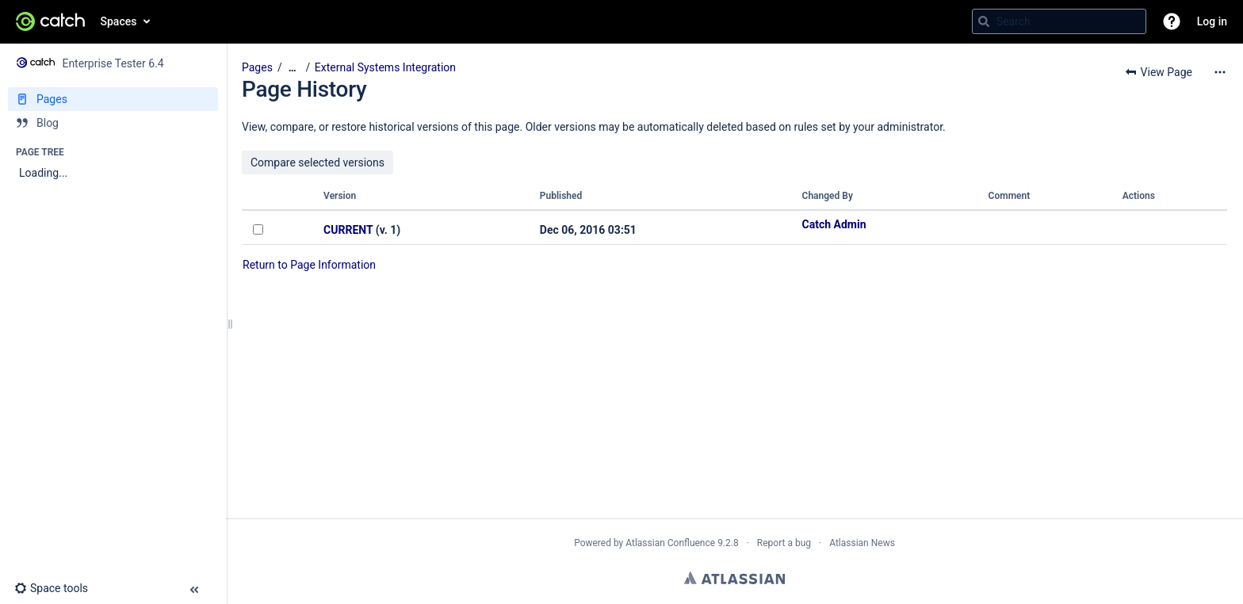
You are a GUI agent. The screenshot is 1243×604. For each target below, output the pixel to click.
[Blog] (113, 123)
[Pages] (113, 99)
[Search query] (1059, 21)
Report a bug (784, 543)
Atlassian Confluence (670, 543)
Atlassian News (862, 543)
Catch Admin (834, 224)
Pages (257, 67)
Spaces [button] (119, 21)
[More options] (1220, 72)
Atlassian (734, 578)
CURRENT (348, 230)
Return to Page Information (309, 264)
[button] (1171, 21)
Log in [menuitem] (1212, 21)
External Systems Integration (385, 67)
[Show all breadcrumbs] (292, 68)
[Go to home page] (50, 21)
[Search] (983, 21)
